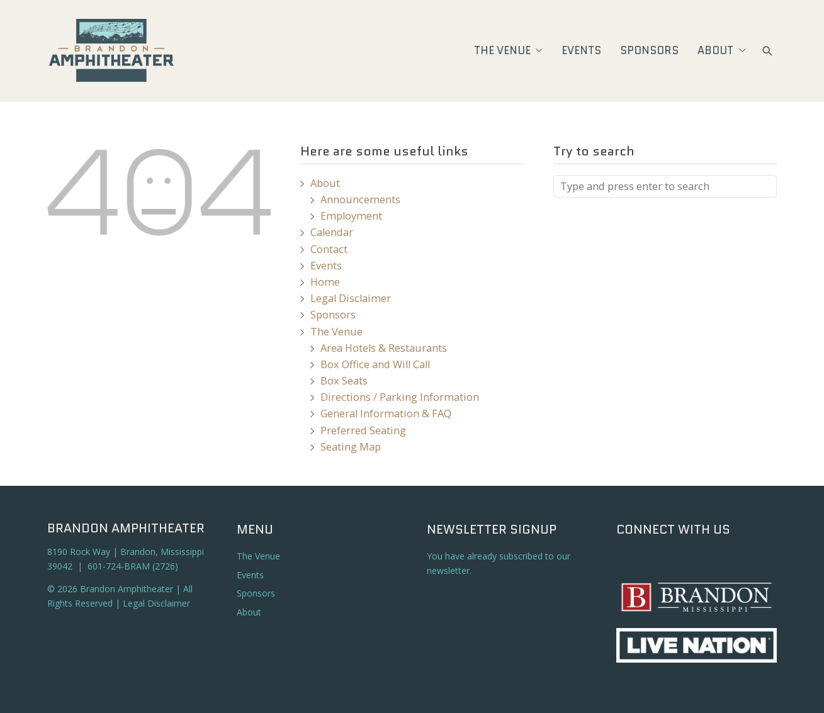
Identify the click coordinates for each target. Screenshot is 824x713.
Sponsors (649, 50)
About (721, 50)
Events (581, 50)
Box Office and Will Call (375, 364)
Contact (328, 249)
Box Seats (344, 381)
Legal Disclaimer (350, 298)
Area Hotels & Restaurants (383, 348)
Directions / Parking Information (399, 397)
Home (325, 282)
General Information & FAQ (385, 413)
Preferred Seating (363, 430)
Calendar (331, 232)
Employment (351, 216)
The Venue (508, 50)
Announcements (360, 199)
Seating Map (350, 447)
